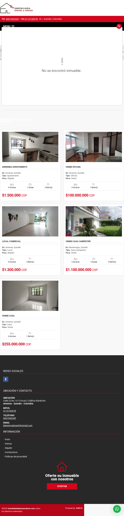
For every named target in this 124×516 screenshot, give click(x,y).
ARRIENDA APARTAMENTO (14, 167)
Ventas (8, 443)
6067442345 (12, 19)
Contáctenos (11, 452)
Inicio (7, 439)
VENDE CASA (8, 316)
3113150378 (31, 19)
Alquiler (8, 448)
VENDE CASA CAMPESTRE (78, 241)
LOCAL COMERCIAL (11, 241)
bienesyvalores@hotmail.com (17, 425)
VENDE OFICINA (73, 167)
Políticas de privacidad (16, 456)
